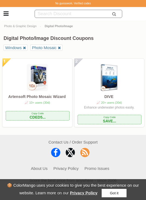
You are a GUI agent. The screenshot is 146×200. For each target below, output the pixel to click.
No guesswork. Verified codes (73, 3)
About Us (39, 168)
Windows (13, 47)
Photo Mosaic (44, 47)
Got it (114, 193)
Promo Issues (96, 168)
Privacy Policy (84, 193)
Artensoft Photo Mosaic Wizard (37, 96)
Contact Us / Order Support (73, 142)
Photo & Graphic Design (20, 26)
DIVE (109, 96)
